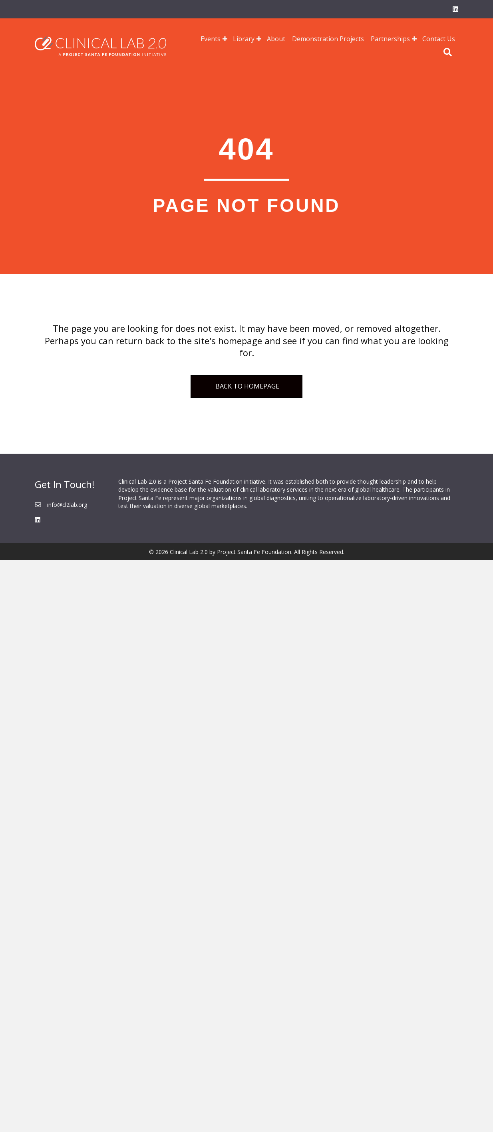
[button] (225, 38)
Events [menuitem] (211, 38)
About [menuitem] (276, 38)
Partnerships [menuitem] (390, 38)
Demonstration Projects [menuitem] (328, 38)
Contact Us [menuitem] (438, 38)
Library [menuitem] (243, 38)
